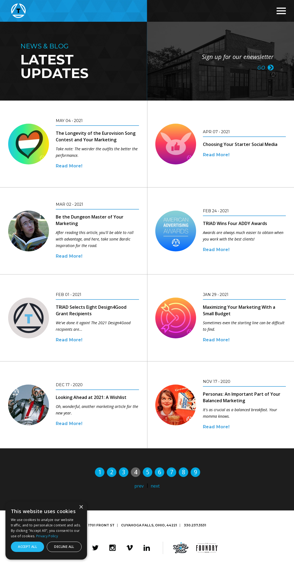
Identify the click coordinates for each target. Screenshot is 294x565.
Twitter (95, 548)
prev (139, 486)
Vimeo (130, 548)
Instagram (112, 548)
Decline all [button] (64, 546)
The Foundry (207, 548)
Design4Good (181, 548)
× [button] (81, 507)
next (155, 486)
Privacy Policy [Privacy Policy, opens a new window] (47, 536)
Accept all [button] (27, 546)
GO (261, 67)
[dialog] (46, 530)
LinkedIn (147, 548)
